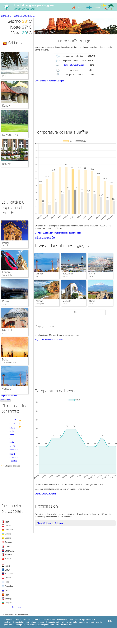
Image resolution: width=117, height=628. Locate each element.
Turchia (5, 333)
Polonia (8, 578)
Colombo (7, 76)
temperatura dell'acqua (74, 65)
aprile (12, 431)
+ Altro (75, 312)
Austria (8, 525)
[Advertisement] (75, 103)
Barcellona (68, 273)
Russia (8, 590)
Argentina (9, 586)
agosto (12, 446)
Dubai (5, 359)
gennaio (13, 420)
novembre (14, 457)
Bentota (6, 164)
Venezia (40, 273)
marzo (12, 427)
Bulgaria (8, 603)
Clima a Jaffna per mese (45, 493)
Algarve (39, 301)
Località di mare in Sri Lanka (50, 523)
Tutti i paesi (16, 607)
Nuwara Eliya (10, 134)
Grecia (7, 569)
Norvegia (8, 598)
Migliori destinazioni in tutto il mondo (50, 339)
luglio (12, 442)
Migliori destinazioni (9, 396)
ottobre (12, 453)
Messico (8, 554)
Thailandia (9, 573)
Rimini (92, 273)
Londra (6, 272)
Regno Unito (7, 275)
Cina (7, 594)
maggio (13, 435)
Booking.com (5, 400)
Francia (5, 246)
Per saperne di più (63, 625)
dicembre (13, 461)
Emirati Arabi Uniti (9, 362)
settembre (14, 450)
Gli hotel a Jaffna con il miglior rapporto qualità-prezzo (58, 233)
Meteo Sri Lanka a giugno (24, 15)
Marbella (67, 301)
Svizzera (8, 542)
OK (110, 621)
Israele (7, 582)
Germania (9, 530)
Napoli (92, 301)
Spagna (8, 538)
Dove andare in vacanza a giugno (49, 81)
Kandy (6, 105)
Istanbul (7, 330)
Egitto (7, 565)
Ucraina (8, 534)
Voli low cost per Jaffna (45, 237)
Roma (5, 301)
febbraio (13, 424)
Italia (4, 304)
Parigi (5, 243)
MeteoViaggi (6, 15)
